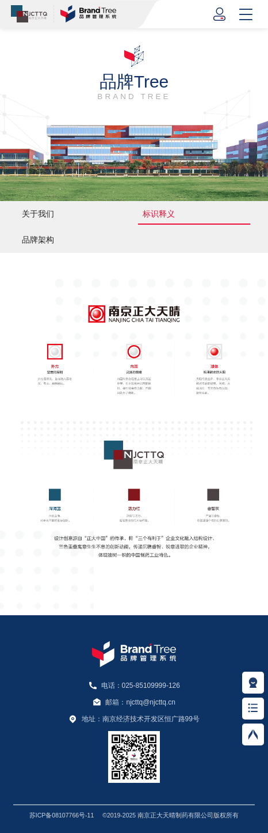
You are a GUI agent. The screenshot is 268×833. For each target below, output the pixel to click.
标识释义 (159, 214)
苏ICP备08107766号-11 (61, 815)
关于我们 (38, 214)
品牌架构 (38, 240)
